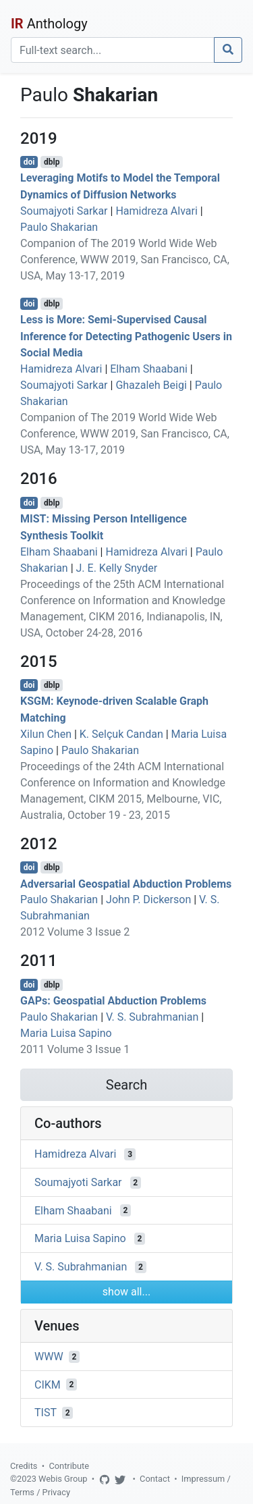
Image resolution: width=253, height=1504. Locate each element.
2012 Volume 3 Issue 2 (75, 931)
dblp (51, 162)
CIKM (47, 1384)
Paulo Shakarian (59, 227)
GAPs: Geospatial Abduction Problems (113, 1000)
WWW (48, 1356)
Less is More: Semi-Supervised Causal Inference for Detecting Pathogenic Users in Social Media (126, 336)
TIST (45, 1412)
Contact (155, 1479)
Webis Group (63, 1479)
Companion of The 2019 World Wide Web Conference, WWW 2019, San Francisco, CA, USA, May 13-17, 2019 (124, 259)
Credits (23, 1466)
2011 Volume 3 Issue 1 (75, 1049)
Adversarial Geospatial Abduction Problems (125, 883)
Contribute (69, 1466)
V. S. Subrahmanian (152, 1017)
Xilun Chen (46, 734)
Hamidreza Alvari (156, 211)
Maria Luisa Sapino (66, 1033)
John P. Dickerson (148, 899)
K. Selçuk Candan (121, 734)
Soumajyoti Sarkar (64, 211)
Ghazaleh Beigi (150, 385)
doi (29, 162)
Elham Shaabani (149, 368)
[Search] (113, 50)
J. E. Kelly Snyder (117, 568)
